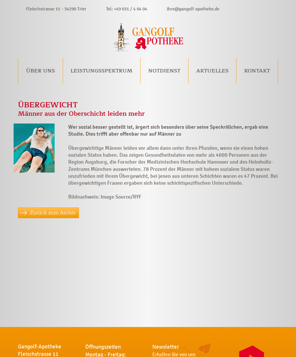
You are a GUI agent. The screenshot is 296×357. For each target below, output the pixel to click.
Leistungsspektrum (101, 70)
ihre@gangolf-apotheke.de (193, 9)
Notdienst (164, 70)
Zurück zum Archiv (53, 212)
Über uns (40, 70)
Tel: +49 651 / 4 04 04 (126, 9)
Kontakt (257, 70)
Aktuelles (212, 70)
